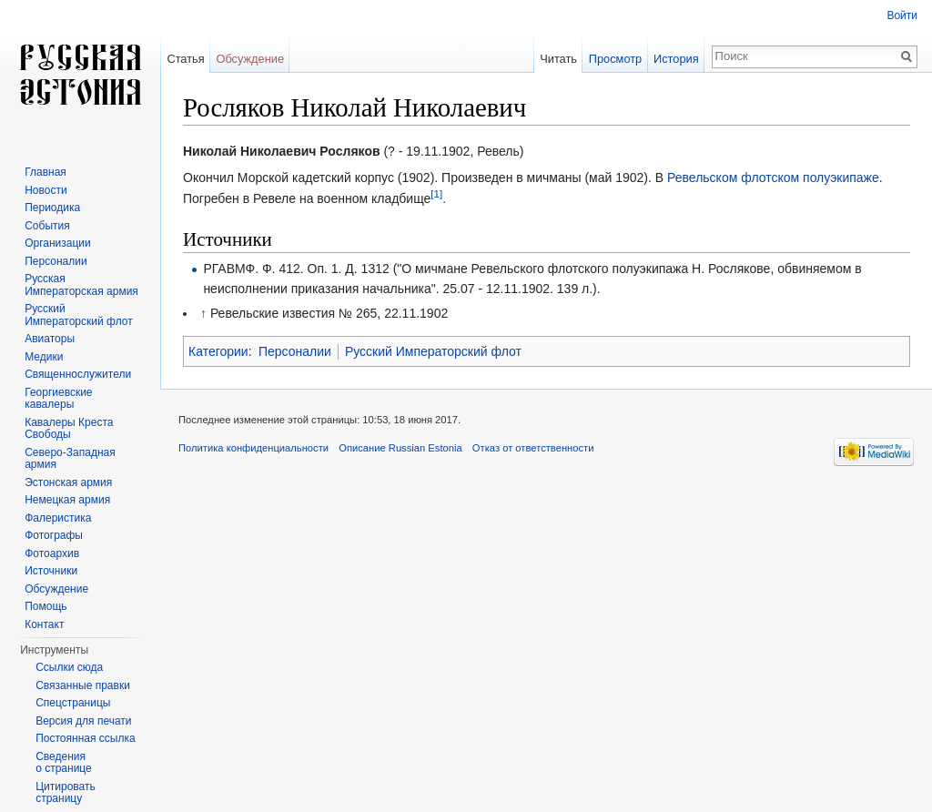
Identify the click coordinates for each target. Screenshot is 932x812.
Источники (51, 570)
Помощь (45, 606)
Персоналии (294, 351)
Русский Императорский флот (433, 351)
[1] (436, 193)
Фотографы (54, 535)
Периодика (52, 207)
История (676, 59)
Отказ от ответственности (533, 447)
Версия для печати (83, 721)
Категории (218, 351)
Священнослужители (78, 374)
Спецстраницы (72, 702)
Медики (44, 356)
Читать (558, 59)
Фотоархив (52, 553)
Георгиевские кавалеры (58, 398)
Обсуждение (250, 59)
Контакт (44, 624)
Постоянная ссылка (85, 738)
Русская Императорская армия (81, 285)
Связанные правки (82, 685)
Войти (901, 15)
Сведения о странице (63, 763)
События (47, 225)
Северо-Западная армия (70, 459)
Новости (45, 190)
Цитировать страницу (65, 793)
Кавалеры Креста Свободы (69, 429)
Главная (45, 172)
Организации (58, 243)
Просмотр (615, 59)
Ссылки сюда (69, 667)
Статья (185, 59)
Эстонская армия (68, 482)
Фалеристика (58, 518)
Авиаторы (50, 338)
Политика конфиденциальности (253, 447)
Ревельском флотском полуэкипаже (773, 177)
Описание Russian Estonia (400, 447)
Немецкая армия (67, 499)
